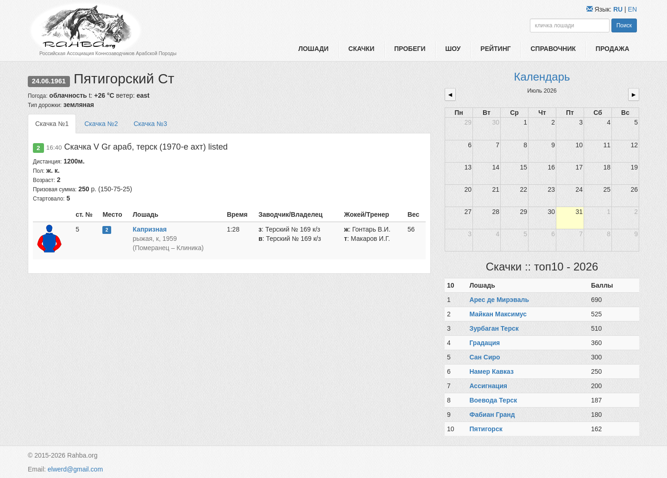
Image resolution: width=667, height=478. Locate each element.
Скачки (361, 48)
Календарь (542, 76)
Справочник (553, 48)
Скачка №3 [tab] (150, 123)
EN (632, 9)
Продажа (612, 48)
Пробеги (410, 48)
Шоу (452, 48)
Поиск (624, 25)
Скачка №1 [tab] (52, 123)
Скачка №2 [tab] (101, 123)
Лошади (313, 48)
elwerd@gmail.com (75, 469)
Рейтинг (495, 48)
